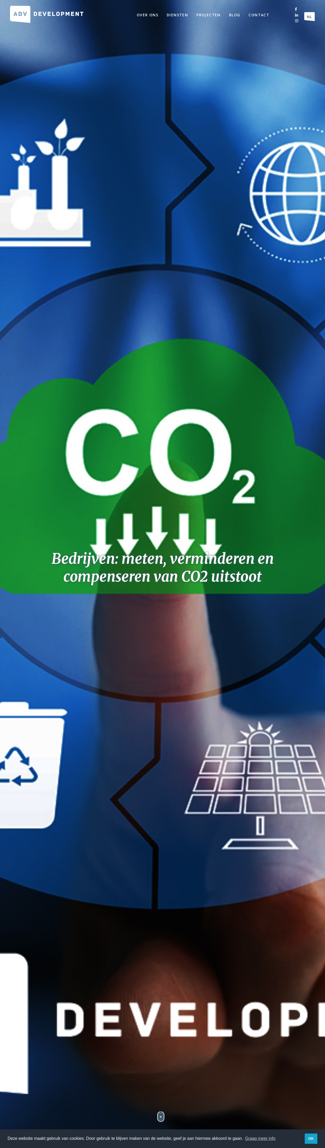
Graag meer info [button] (260, 1138)
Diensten (177, 14)
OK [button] (311, 1138)
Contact (258, 14)
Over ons (147, 14)
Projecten (208, 14)
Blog (234, 14)
